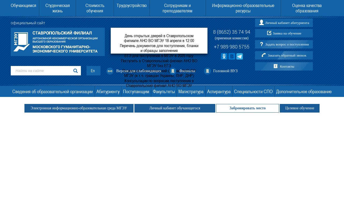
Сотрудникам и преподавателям (177, 8)
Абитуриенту (108, 91)
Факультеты (164, 91)
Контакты (287, 66)
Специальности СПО (253, 91)
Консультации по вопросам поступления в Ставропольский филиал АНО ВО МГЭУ (159, 83)
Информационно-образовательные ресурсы (243, 8)
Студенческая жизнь (57, 8)
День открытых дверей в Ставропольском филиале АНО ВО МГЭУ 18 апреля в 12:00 (159, 38)
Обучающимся (23, 5)
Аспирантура (219, 91)
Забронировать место (248, 108)
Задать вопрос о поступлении (287, 44)
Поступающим (136, 91)
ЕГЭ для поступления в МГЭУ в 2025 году (159, 55)
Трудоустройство (132, 5)
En (93, 70)
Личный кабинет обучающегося (174, 108)
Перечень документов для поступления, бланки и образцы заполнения (159, 48)
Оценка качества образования (307, 8)
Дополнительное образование (304, 91)
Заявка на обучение (287, 33)
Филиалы (187, 71)
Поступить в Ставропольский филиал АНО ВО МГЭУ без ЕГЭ (159, 63)
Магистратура (190, 91)
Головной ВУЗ (225, 71)
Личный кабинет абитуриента (287, 23)
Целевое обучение (299, 108)
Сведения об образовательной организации (52, 91)
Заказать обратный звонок (287, 55)
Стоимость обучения (94, 8)
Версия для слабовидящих (139, 71)
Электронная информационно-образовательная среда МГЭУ (79, 108)
